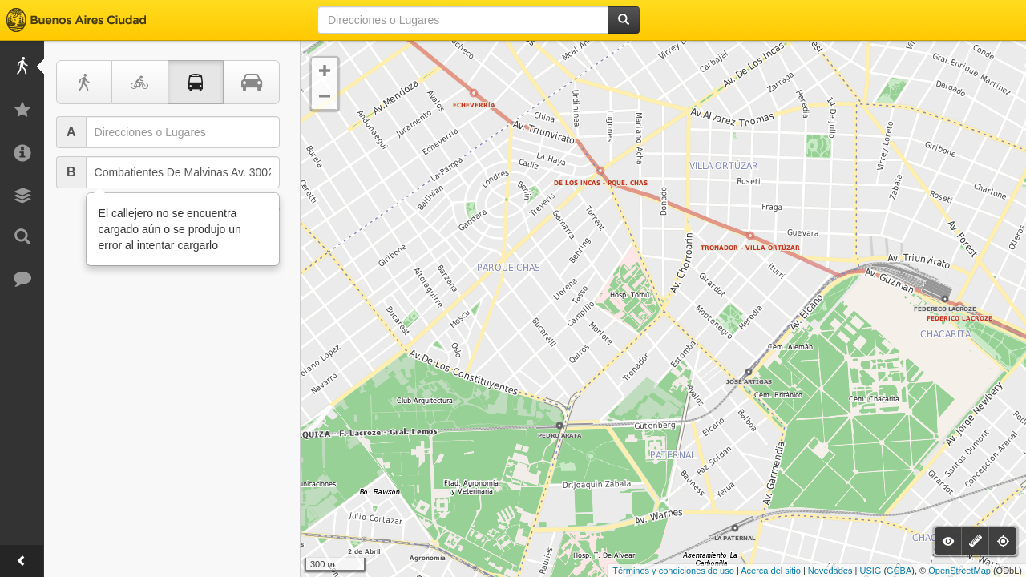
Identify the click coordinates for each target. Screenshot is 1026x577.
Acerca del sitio (771, 570)
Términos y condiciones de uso (673, 570)
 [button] (324, 70)
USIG (870, 570)
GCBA (899, 570)
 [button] (324, 96)
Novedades (830, 570)
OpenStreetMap (959, 570)
